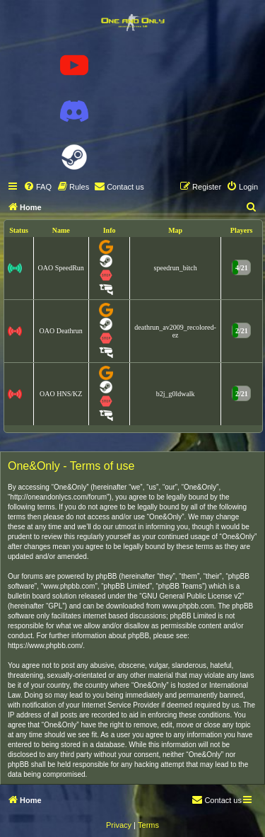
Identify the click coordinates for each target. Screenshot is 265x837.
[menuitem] (37, 186)
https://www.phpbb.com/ (45, 646)
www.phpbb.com (187, 606)
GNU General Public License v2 (192, 596)
